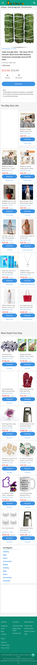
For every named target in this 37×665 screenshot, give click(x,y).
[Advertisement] (9, 128)
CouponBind (3, 661)
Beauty (5, 565)
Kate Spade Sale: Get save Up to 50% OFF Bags (26, 307)
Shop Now (18, 84)
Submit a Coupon (29, 631)
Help (25, 634)
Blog (2, 631)
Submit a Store (28, 628)
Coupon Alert (28, 626)
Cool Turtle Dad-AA (8, 528)
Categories (4, 626)
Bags (5, 555)
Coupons (4, 634)
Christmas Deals (18, 626)
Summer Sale (17, 633)
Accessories (7, 561)
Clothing (6, 552)
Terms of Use (5, 648)
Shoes (5, 558)
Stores (3, 628)
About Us (4, 642)
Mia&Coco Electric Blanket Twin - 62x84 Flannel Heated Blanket (9, 168)
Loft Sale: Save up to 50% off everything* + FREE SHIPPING (8, 238)
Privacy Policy (5, 645)
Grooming (6, 581)
